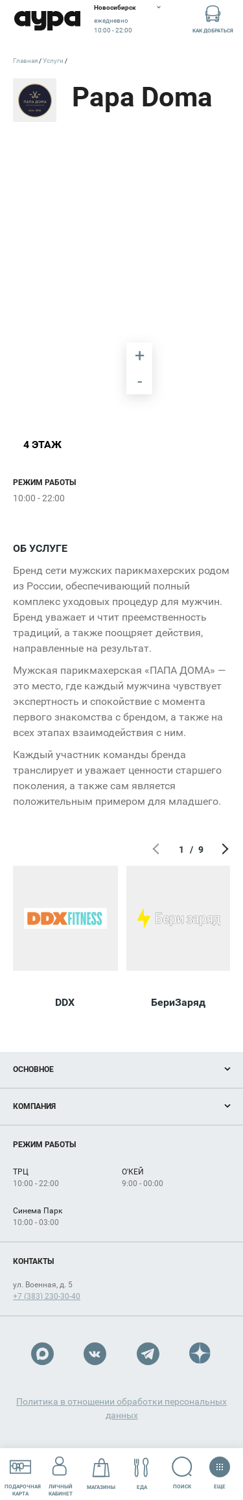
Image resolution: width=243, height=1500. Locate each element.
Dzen (200, 1353)
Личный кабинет (61, 1473)
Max (42, 1353)
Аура (47, 21)
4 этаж (42, 444)
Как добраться (212, 18)
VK (95, 1353)
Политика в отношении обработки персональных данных (121, 1408)
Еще (219, 1469)
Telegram (148, 1353)
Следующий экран (223, 849)
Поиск (182, 1473)
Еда (141, 1473)
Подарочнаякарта (23, 1473)
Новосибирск (115, 7)
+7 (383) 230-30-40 (46, 1296)
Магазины (101, 1473)
